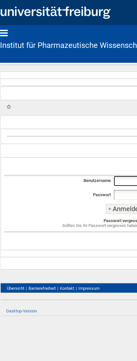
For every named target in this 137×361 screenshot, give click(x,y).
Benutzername (97, 180)
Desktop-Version (21, 311)
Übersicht (15, 288)
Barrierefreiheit (42, 288)
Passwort (102, 194)
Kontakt (67, 288)
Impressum (88, 288)
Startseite (9, 107)
